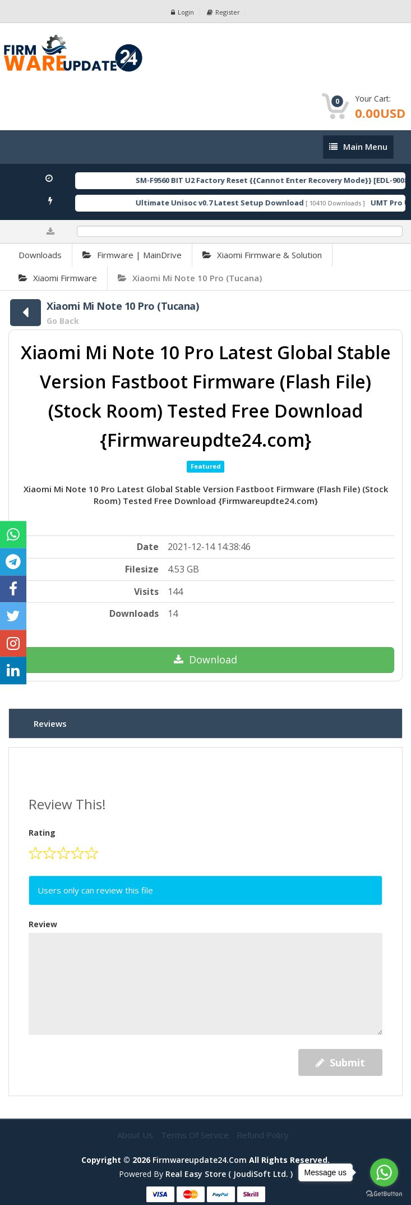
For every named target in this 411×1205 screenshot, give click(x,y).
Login (182, 12)
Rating (42, 832)
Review (43, 924)
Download (205, 659)
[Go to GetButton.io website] (384, 1193)
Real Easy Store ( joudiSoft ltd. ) (229, 1174)
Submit (340, 1062)
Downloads (40, 254)
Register (223, 12)
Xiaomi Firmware (58, 277)
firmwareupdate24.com (200, 1159)
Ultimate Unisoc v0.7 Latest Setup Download (233, 203)
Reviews (50, 723)
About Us (136, 1134)
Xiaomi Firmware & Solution (262, 254)
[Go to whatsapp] (384, 1172)
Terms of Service (196, 1134)
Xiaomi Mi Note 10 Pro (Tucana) (190, 277)
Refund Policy (263, 1134)
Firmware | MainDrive (132, 254)
